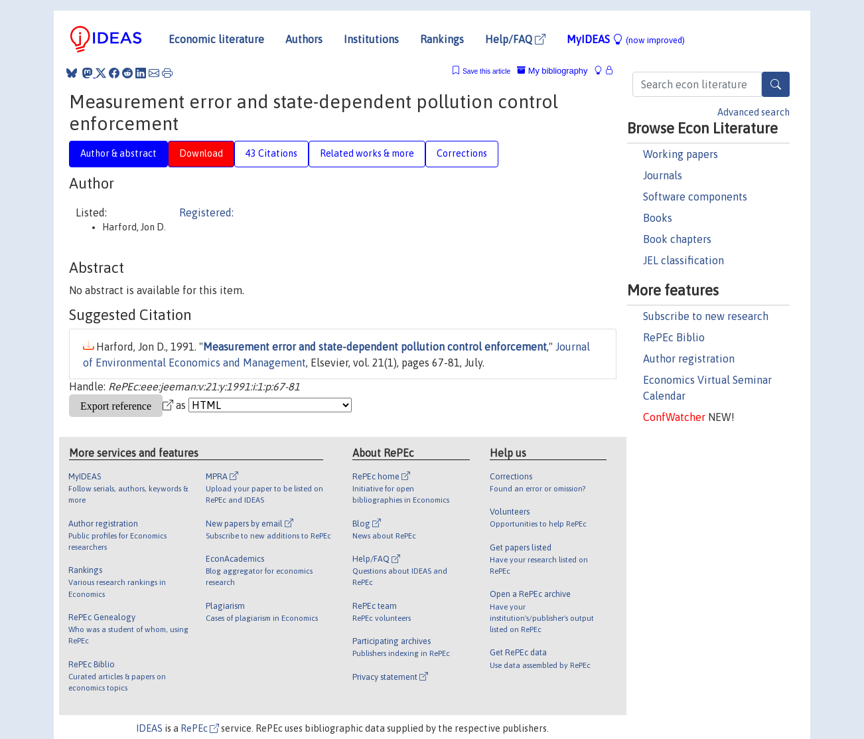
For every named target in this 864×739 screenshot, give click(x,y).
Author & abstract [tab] (118, 153)
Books (657, 218)
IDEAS (149, 728)
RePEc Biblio (674, 337)
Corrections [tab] (462, 153)
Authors (304, 39)
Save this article (486, 71)
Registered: (206, 212)
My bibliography (552, 71)
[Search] (776, 84)
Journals (662, 175)
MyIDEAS (626, 39)
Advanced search (753, 112)
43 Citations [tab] (271, 153)
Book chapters (677, 239)
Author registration (689, 359)
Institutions (371, 39)
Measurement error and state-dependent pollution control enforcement (375, 347)
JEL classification (683, 260)
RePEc (199, 728)
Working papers (680, 154)
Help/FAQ (515, 39)
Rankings (442, 39)
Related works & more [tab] (367, 153)
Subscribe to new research (705, 316)
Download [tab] (201, 153)
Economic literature (216, 39)
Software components (695, 197)
